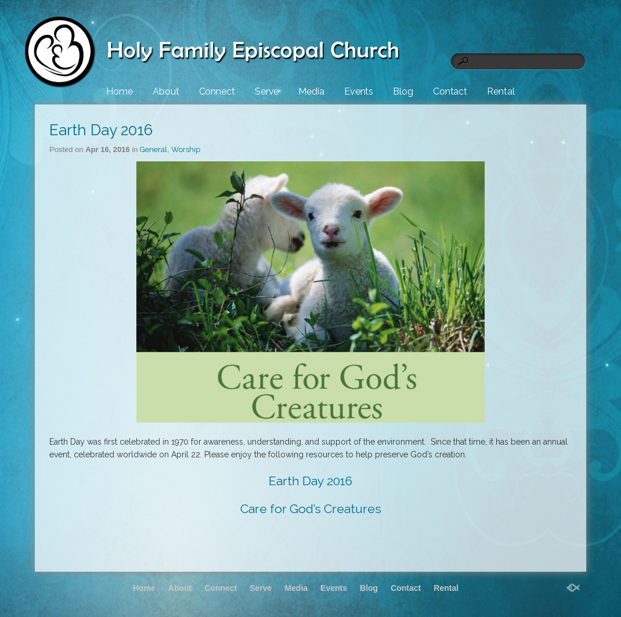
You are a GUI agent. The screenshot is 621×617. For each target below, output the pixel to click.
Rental (500, 91)
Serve (267, 91)
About (166, 91)
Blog (403, 91)
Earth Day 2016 (101, 130)
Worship (185, 149)
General (153, 149)
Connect (217, 91)
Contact (450, 91)
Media (311, 91)
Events (358, 91)
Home (119, 91)
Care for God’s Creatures (310, 508)
